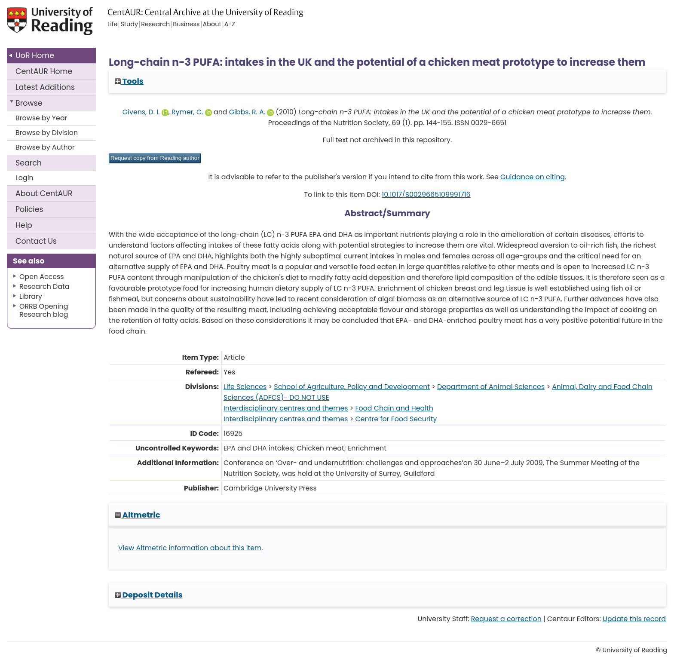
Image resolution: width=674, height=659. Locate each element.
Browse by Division (46, 133)
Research (155, 24)
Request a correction (506, 619)
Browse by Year (41, 118)
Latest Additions (45, 87)
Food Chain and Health (394, 408)
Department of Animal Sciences (491, 387)
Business (186, 24)
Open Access (41, 277)
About (44, 193)
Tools (129, 81)
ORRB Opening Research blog (43, 310)
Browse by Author (45, 147)
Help (23, 225)
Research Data (44, 286)
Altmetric (137, 514)
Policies (29, 209)
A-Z (229, 24)
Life (112, 24)
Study (129, 24)
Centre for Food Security (396, 419)
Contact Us (36, 241)
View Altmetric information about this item (190, 548)
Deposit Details (149, 594)
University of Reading (74, 25)
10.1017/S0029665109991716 (426, 194)
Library (30, 296)
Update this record (634, 619)
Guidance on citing (532, 177)
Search (28, 163)
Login (24, 178)
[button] (155, 158)
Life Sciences (245, 387)
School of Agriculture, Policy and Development (352, 387)
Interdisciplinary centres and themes (286, 408)
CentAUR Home (43, 71)
